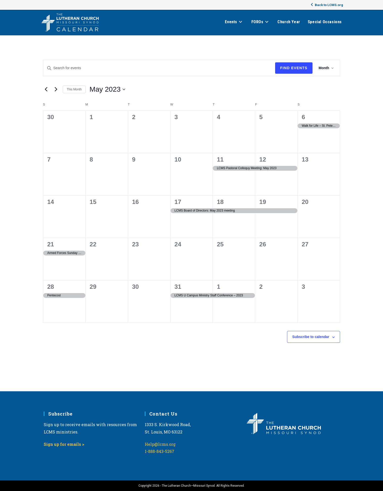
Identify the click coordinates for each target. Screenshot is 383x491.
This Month (74, 89)
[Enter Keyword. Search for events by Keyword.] (159, 68)
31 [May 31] (178, 286)
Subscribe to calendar (310, 337)
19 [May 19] (262, 201)
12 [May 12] (262, 159)
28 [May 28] (50, 286)
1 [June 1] (218, 286)
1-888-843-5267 (159, 451)
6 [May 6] (303, 117)
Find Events (293, 68)
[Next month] (56, 89)
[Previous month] (46, 89)
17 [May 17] (178, 201)
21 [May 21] (50, 244)
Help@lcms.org (160, 444)
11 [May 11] (220, 159)
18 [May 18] (220, 201)
